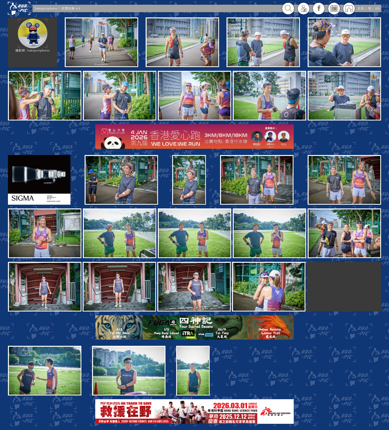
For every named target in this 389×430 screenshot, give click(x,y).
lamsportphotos (47, 8)
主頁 (360, 8)
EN (377, 8)
